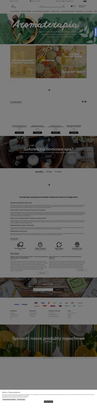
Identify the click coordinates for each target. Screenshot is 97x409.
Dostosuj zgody (21, 399)
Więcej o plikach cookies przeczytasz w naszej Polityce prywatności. (15, 396)
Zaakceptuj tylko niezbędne (9, 399)
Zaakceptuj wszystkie (48, 401)
